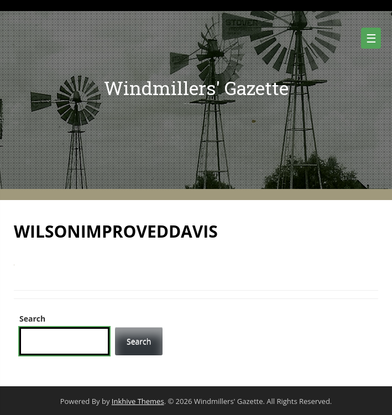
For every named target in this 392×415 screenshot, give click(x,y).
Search (32, 318)
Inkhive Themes (138, 401)
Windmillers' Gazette (196, 87)
